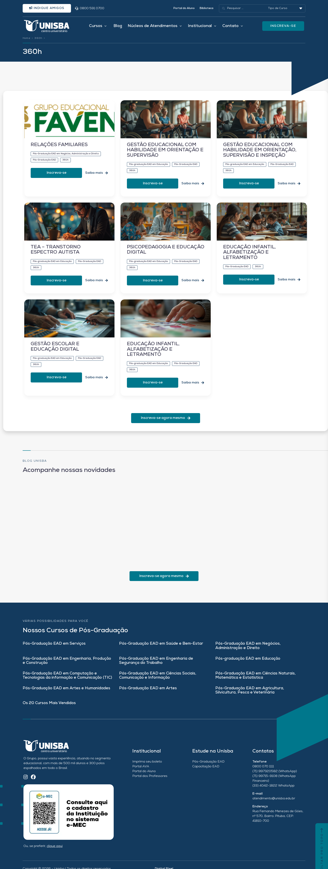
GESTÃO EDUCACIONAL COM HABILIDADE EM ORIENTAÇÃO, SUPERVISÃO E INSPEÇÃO (260, 154)
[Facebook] (33, 782)
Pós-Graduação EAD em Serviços (54, 648)
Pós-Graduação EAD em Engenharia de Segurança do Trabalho (156, 665)
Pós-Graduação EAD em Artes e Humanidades (66, 693)
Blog (117, 28)
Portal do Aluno (184, 8)
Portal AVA (140, 771)
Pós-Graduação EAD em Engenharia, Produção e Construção (67, 665)
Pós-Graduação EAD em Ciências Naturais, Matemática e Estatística (255, 680)
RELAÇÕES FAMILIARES (59, 149)
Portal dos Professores (149, 780)
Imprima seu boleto (147, 766)
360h (38, 41)
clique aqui (55, 850)
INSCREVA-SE (284, 27)
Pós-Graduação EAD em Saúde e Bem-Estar (161, 648)
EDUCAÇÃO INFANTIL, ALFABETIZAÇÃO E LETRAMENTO (249, 257)
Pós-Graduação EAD (208, 766)
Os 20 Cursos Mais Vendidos (49, 707)
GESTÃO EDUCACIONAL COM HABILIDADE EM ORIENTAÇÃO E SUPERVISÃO (165, 154)
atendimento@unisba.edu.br (273, 803)
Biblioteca (206, 8)
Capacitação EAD (205, 771)
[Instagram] (25, 782)
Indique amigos (49, 8)
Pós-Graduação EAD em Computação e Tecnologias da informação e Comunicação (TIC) (67, 680)
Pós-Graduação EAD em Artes (148, 693)
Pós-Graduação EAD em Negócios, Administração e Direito (248, 650)
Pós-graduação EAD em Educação (247, 663)
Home (26, 41)
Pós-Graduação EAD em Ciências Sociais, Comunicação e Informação (157, 680)
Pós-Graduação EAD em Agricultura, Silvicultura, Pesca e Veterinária (249, 695)
